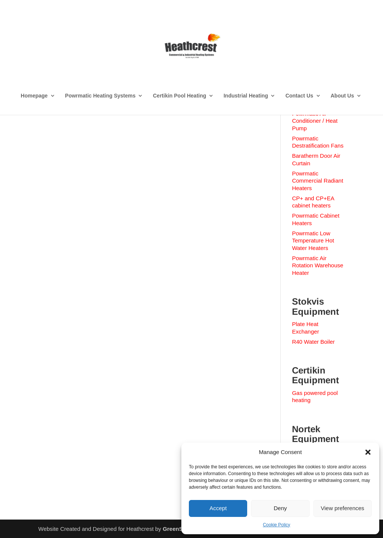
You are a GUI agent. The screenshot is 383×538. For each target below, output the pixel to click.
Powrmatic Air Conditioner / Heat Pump (314, 120)
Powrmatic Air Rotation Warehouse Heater (317, 265)
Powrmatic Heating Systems (100, 96)
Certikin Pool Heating (179, 96)
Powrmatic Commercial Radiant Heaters (317, 180)
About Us (342, 96)
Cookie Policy (276, 524)
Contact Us (299, 96)
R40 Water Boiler (313, 341)
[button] (368, 452)
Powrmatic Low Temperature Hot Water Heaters (313, 240)
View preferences (343, 508)
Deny (280, 508)
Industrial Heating (245, 96)
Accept (218, 508)
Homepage (34, 96)
